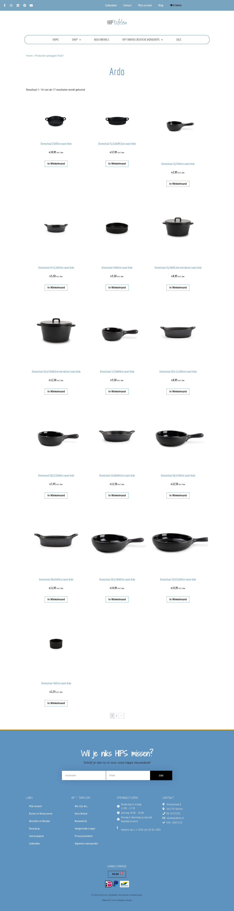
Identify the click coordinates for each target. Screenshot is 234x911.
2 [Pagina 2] (116, 715)
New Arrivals (101, 39)
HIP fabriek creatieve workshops (142, 40)
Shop (76, 40)
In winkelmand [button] (56, 163)
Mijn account (145, 5)
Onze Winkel (81, 813)
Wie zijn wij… (81, 806)
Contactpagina (36, 836)
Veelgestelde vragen (85, 828)
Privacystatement (84, 836)
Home (56, 39)
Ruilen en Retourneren (40, 813)
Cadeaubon (111, 5)
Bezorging (34, 828)
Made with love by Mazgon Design (117, 900)
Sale (178, 39)
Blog (160, 5)
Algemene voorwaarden (86, 843)
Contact (127, 5)
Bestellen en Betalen (39, 821)
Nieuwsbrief (81, 821)
